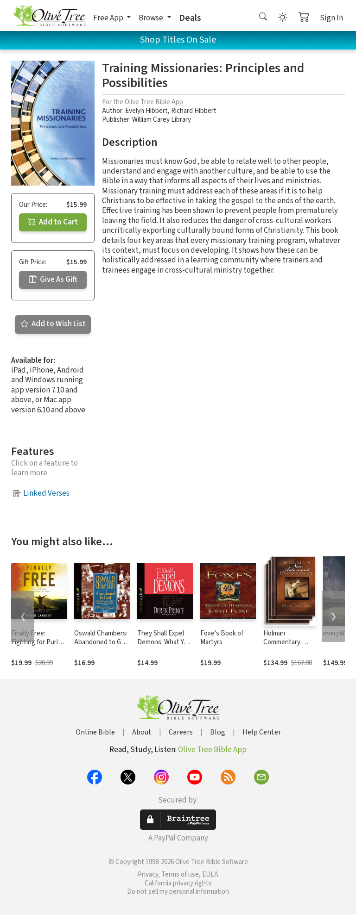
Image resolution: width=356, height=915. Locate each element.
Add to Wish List (53, 324)
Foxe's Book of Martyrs (221, 638)
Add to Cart (53, 222)
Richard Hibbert (193, 111)
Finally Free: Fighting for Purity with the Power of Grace (37, 647)
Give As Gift (53, 279)
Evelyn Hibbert (146, 111)
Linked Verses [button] (46, 493)
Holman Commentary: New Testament (286, 642)
